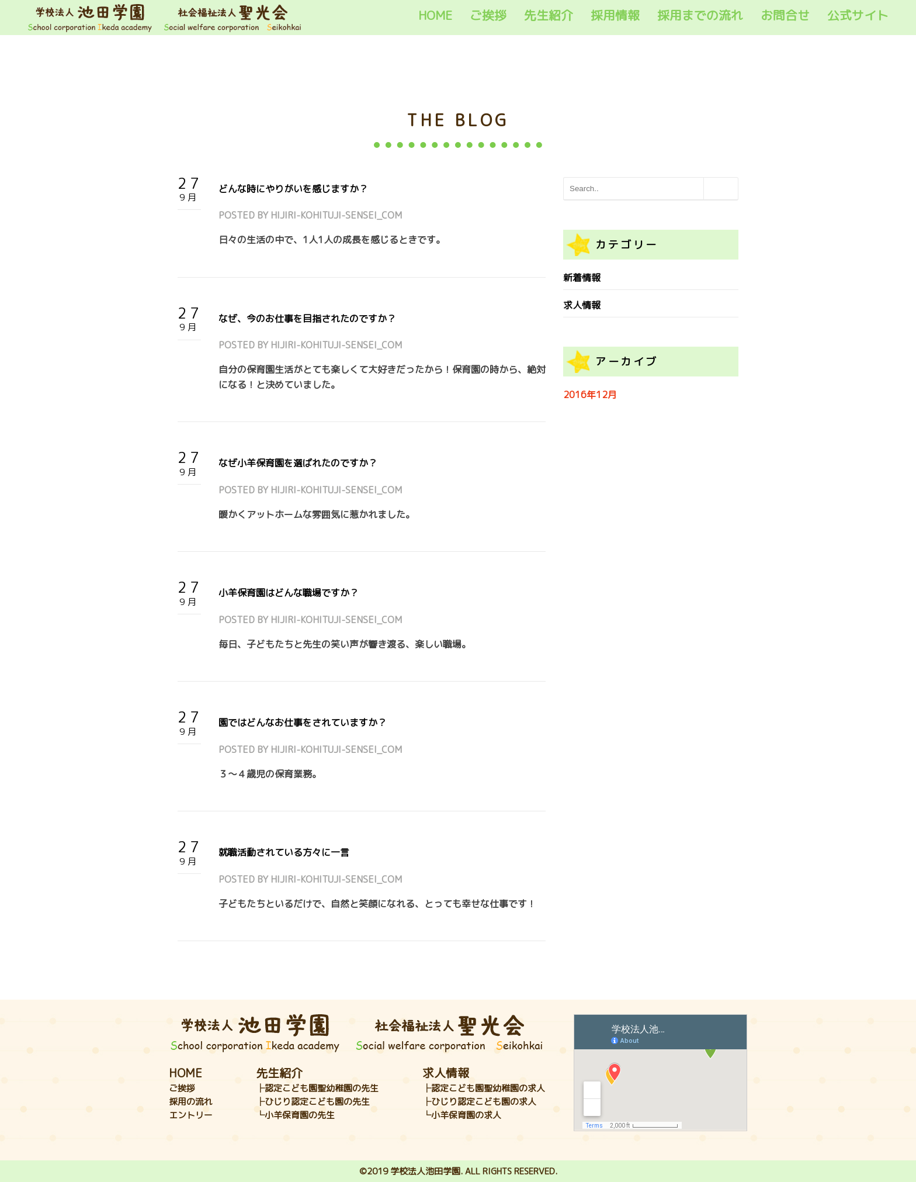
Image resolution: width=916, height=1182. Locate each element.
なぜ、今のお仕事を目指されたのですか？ (307, 318)
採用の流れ (191, 1101)
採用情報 (615, 15)
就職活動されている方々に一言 (283, 852)
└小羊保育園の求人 (461, 1115)
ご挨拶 (488, 15)
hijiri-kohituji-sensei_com (336, 215)
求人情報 (582, 305)
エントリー (191, 1115)
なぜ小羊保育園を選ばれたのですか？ (297, 463)
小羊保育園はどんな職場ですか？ (288, 592)
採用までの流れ (700, 15)
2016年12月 (590, 394)
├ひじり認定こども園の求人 (479, 1101)
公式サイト (858, 15)
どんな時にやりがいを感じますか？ (293, 188)
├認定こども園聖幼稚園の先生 (317, 1088)
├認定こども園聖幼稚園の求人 (483, 1088)
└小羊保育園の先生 (295, 1115)
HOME (435, 15)
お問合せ (785, 15)
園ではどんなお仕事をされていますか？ (302, 722)
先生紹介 (548, 15)
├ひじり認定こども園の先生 (313, 1101)
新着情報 (582, 277)
